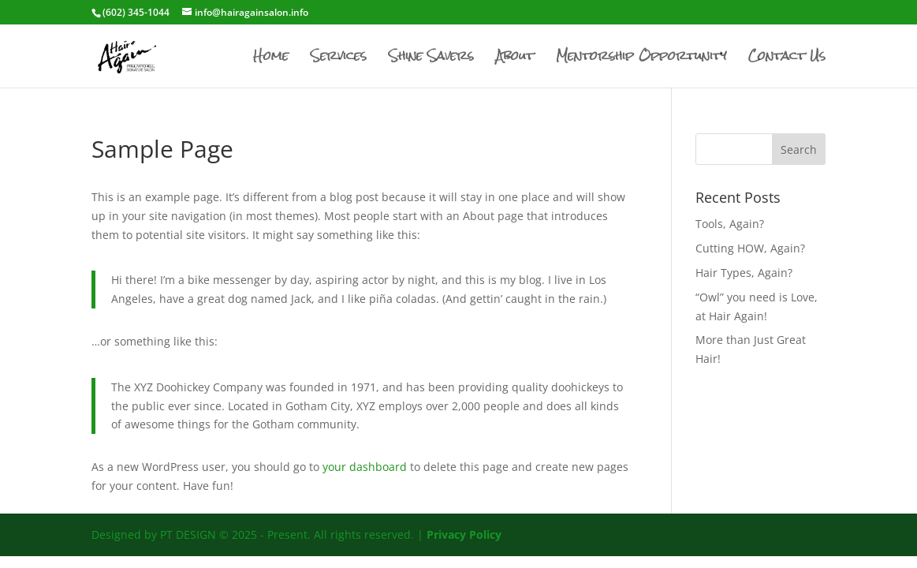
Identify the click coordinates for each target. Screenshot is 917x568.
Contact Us (787, 59)
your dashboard (364, 466)
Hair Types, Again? (743, 272)
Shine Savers (431, 59)
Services (339, 59)
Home (271, 59)
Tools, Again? (729, 223)
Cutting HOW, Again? (750, 248)
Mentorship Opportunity (641, 59)
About (515, 59)
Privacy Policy (464, 534)
